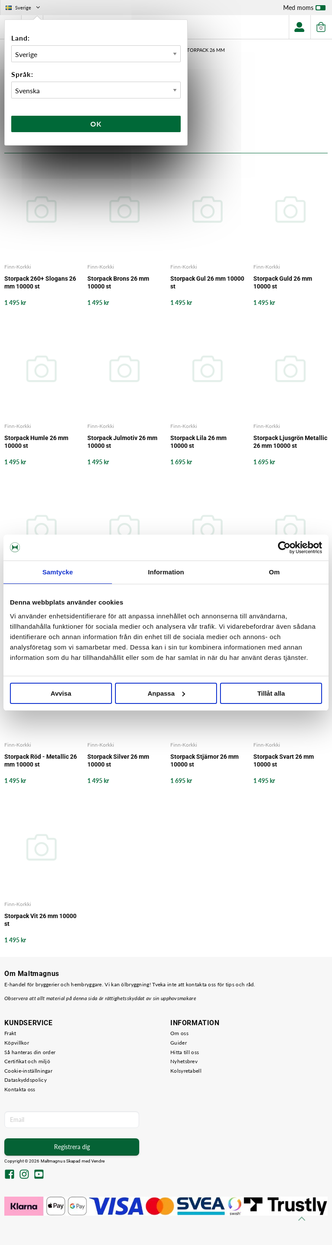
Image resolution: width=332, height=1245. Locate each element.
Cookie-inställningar (28, 1071)
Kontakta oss (19, 1089)
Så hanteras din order (29, 1052)
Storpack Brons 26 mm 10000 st (118, 282)
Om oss (179, 1033)
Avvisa (61, 693)
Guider (178, 1042)
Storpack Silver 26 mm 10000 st (118, 760)
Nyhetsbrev (184, 1061)
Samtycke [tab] (57, 572)
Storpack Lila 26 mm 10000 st (198, 441)
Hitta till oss (184, 1052)
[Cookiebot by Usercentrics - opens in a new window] (284, 547)
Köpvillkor (16, 1042)
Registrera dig (72, 1146)
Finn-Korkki (17, 266)
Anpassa (166, 693)
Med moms (304, 9)
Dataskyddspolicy (25, 1080)
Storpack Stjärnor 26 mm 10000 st (204, 760)
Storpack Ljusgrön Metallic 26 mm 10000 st (290, 441)
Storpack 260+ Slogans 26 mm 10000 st (40, 282)
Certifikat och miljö (27, 1061)
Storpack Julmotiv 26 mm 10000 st (122, 441)
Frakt (10, 1033)
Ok (96, 124)
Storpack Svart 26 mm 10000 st (283, 760)
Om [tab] (274, 572)
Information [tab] (166, 572)
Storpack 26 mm (204, 50)
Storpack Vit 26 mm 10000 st (40, 919)
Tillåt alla (271, 693)
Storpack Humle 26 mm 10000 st (36, 441)
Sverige (24, 8)
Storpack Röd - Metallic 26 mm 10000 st (40, 760)
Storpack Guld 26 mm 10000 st (282, 282)
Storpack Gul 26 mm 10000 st (207, 282)
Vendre (98, 1161)
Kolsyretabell (185, 1071)
